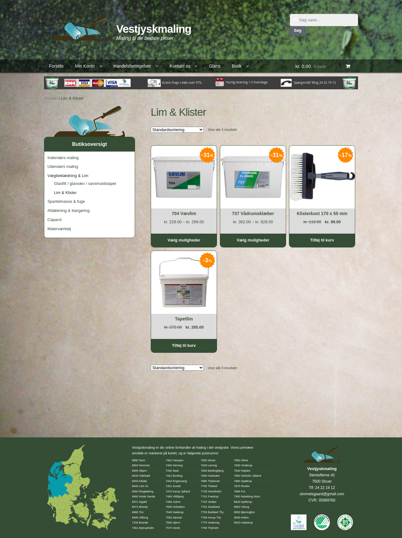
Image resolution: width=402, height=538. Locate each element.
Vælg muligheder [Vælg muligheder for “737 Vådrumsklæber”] (252, 240)
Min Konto (85, 66)
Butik (237, 66)
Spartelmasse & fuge (66, 201)
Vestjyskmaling (153, 29)
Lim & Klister (65, 192)
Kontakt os (180, 66)
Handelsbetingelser (132, 66)
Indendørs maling (63, 157)
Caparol (54, 219)
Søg (297, 30)
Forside (56, 66)
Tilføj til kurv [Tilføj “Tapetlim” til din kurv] (184, 345)
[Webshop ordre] (177, 130)
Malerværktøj (59, 228)
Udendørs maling (62, 166)
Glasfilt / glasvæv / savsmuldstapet (85, 183)
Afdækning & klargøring (68, 210)
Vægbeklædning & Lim (67, 175)
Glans (214, 66)
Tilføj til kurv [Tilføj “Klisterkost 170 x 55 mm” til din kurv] (322, 240)
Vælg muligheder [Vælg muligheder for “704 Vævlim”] (183, 240)
